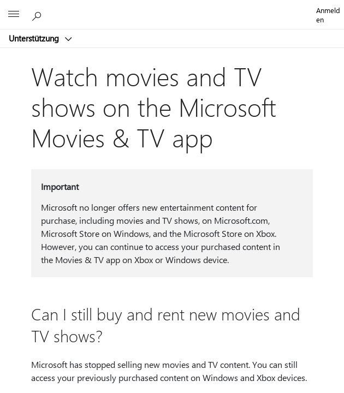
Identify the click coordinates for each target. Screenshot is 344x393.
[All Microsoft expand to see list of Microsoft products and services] (14, 15)
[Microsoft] (171, 8)
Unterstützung (35, 38)
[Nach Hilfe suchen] (38, 14)
